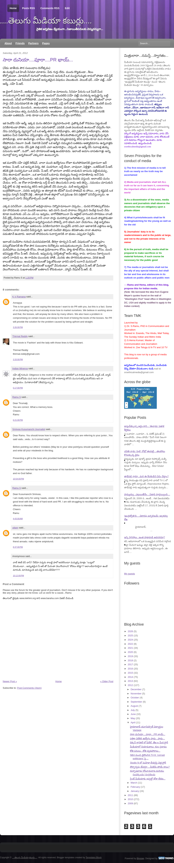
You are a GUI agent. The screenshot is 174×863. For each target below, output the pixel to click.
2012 (130, 685)
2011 (130, 795)
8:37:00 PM (18, 547)
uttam (15, 527)
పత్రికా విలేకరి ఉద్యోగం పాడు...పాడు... (147, 738)
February (135, 787)
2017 (130, 664)
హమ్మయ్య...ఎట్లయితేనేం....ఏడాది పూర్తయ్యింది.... (147, 494)
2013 (130, 681)
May (133, 718)
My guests (129, 573)
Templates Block (94, 857)
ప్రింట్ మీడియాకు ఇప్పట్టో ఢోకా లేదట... (147, 778)
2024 (130, 639)
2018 (130, 660)
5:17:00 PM (18, 388)
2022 (130, 644)
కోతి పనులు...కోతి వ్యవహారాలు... (145, 750)
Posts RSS (28, 8)
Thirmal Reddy (20, 336)
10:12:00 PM (18, 575)
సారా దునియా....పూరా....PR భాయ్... (38, 59)
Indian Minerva (20, 368)
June (133, 714)
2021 (130, 648)
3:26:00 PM (18, 327)
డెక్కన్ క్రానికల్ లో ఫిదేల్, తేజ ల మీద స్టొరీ (149, 742)
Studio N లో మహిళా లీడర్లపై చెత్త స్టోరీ (148, 762)
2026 (130, 631)
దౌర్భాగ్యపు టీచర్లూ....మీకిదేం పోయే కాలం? (150, 766)
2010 (130, 799)
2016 (130, 668)
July (133, 710)
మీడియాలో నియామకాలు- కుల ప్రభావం (148, 746)
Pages (46, 43)
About (8, 43)
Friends (20, 43)
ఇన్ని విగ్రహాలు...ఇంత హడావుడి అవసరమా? (144, 537)
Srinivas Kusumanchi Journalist (28, 429)
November (136, 693)
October (135, 697)
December (136, 689)
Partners (33, 43)
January (135, 791)
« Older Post (106, 681)
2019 (130, 656)
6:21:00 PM (18, 420)
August (134, 706)
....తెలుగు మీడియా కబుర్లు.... (46, 20)
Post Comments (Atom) (29, 688)
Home (13, 8)
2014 (130, 677)
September (136, 701)
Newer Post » (10, 681)
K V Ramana (19, 296)
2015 (130, 672)
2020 (130, 652)
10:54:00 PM (18, 479)
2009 (130, 803)
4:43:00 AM (18, 519)
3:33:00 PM (18, 359)
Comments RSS (49, 8)
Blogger (140, 858)
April (133, 722)
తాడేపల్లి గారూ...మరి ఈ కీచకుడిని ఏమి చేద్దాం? (146, 476)
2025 (130, 635)
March (134, 782)
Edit (67, 8)
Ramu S (16, 397)
